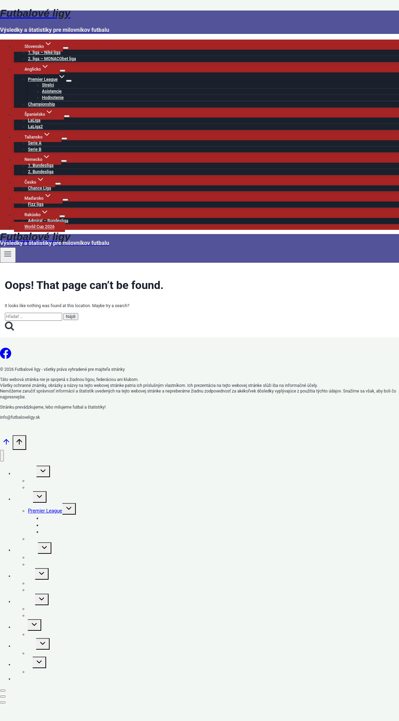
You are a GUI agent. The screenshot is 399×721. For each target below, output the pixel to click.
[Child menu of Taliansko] (64, 138)
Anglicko (23, 499)
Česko (21, 627)
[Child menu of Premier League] (69, 81)
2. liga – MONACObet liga (52, 58)
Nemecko (24, 601)
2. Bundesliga (40, 171)
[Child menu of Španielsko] (67, 116)
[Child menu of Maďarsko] (65, 200)
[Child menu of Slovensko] (65, 48)
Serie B (34, 149)
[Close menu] (2, 455)
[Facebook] (5, 355)
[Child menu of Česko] (58, 184)
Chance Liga (39, 188)
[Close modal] (3, 691)
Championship (41, 104)
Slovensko (25, 473)
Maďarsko (25, 646)
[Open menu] (8, 255)
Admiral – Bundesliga (48, 220)
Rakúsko (23, 664)
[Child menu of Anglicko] (62, 71)
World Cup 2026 (39, 227)
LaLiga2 (35, 126)
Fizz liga (35, 204)
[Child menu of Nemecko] (64, 161)
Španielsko (26, 550)
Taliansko (24, 576)
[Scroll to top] (6, 445)
